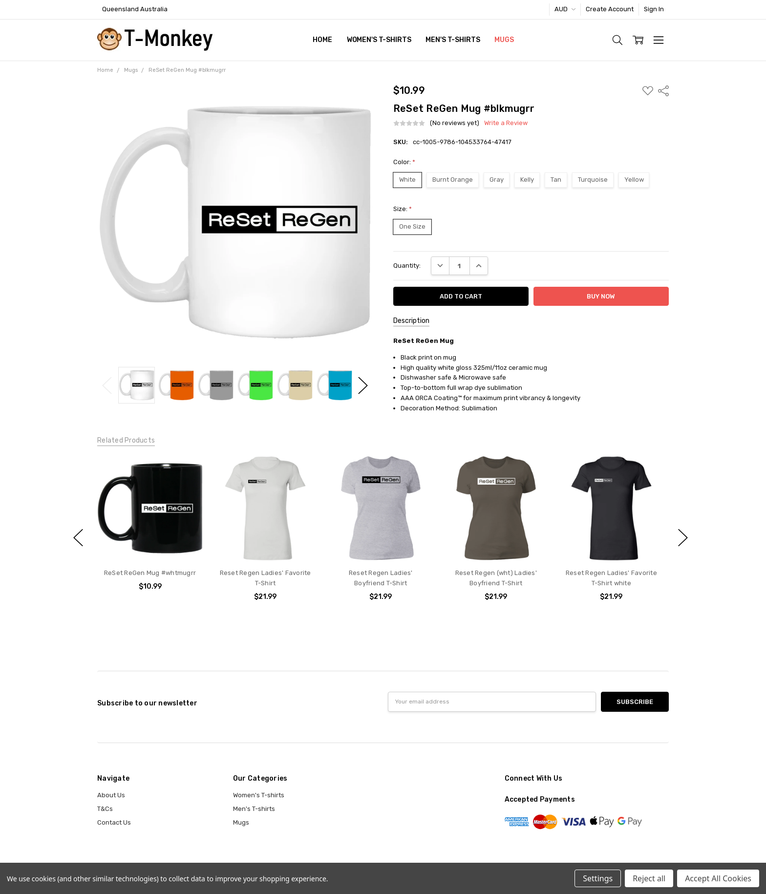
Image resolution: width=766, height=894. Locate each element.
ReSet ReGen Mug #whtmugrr (150, 573)
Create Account (610, 9)
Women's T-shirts (379, 40)
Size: (402, 209)
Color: (404, 162)
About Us (111, 795)
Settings (598, 878)
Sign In (654, 9)
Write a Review (506, 123)
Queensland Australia (135, 9)
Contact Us (114, 822)
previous (78, 538)
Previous (107, 385)
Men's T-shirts (453, 40)
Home (322, 40)
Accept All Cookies (718, 878)
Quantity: (407, 265)
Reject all (649, 878)
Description (411, 321)
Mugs (503, 40)
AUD (564, 9)
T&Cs (105, 808)
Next (363, 385)
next (683, 538)
